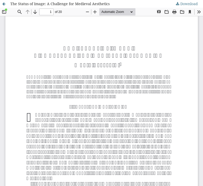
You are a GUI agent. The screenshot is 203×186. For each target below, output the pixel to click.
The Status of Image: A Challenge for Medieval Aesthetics (60, 3)
